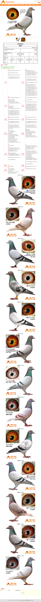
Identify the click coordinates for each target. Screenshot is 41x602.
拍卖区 (20, 4)
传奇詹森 (16, 4)
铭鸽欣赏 (9, 4)
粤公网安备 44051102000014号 (29, 600)
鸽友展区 (33, 4)
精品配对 (30, 4)
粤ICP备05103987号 (23, 600)
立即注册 (18, 590)
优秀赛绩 (12, 4)
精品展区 (26, 4)
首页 (2, 4)
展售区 (23, 4)
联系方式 (37, 4)
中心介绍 (5, 4)
